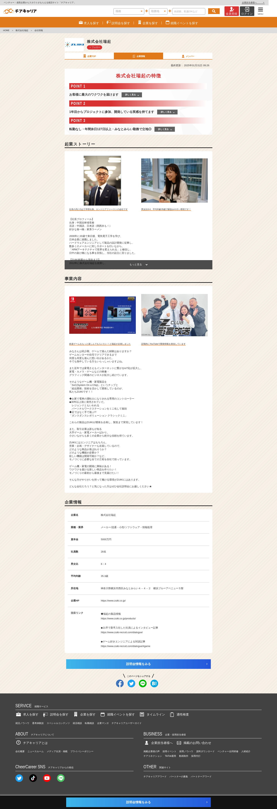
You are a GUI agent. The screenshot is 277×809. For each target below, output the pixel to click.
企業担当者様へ (261, 2)
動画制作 (183, 756)
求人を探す (26, 714)
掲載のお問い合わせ (193, 743)
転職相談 (89, 723)
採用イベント (169, 751)
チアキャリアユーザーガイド (127, 723)
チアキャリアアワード (155, 776)
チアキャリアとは (31, 743)
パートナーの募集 (178, 776)
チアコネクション (153, 756)
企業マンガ (103, 723)
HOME (6, 30)
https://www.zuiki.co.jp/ (113, 600)
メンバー (187, 56)
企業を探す (84, 714)
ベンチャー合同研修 (228, 751)
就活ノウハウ (22, 723)
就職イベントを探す (117, 714)
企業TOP (89, 56)
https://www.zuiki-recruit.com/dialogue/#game (125, 646)
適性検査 (179, 714)
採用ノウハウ (186, 751)
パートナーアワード (201, 776)
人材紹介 (245, 751)
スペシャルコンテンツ (58, 723)
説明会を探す (55, 714)
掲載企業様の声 (152, 751)
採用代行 (195, 756)
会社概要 (20, 751)
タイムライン (152, 714)
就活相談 (77, 723)
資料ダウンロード (205, 751)
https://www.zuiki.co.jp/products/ (118, 618)
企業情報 (138, 56)
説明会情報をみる (138, 664)
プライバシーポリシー (81, 751)
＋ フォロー (94, 47)
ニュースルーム (36, 751)
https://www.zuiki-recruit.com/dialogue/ (122, 632)
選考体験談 (38, 723)
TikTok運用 (170, 756)
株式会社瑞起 (22, 30)
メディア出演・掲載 (57, 751)
